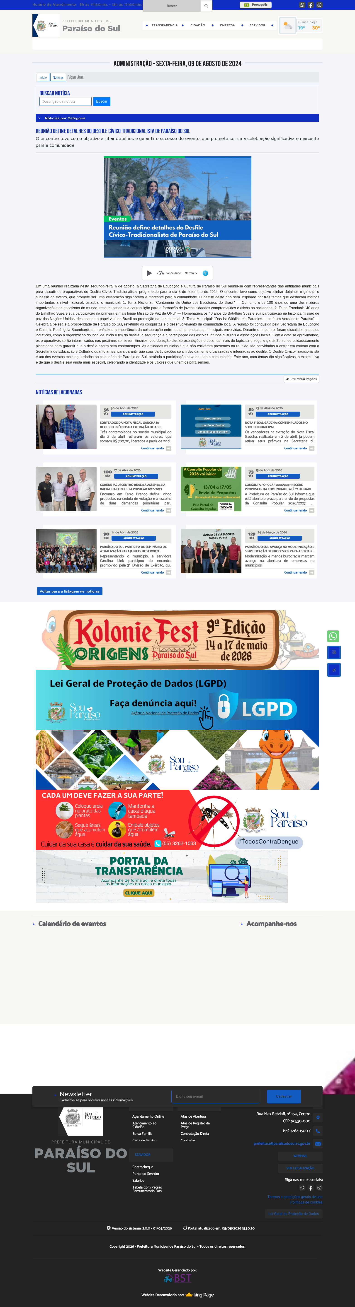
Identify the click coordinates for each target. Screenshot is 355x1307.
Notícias (58, 77)
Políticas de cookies (306, 1202)
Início (43, 77)
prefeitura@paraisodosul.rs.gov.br (282, 1143)
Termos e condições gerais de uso (295, 1197)
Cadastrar (284, 1096)
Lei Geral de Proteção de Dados (293, 1214)
